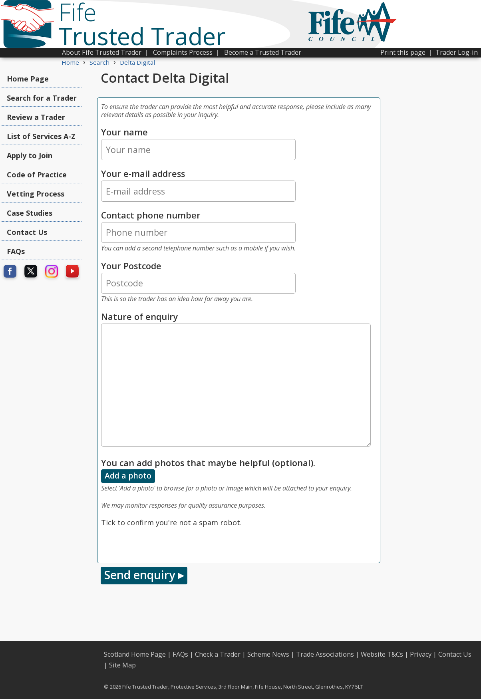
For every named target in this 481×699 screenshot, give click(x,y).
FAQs (16, 251)
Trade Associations (325, 654)
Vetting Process (35, 194)
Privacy (420, 654)
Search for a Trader (42, 98)
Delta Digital (137, 62)
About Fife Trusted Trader (101, 52)
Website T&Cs (382, 654)
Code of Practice (37, 174)
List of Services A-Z (41, 136)
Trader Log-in (456, 52)
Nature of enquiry (139, 316)
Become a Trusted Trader (262, 52)
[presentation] (162, 543)
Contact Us (27, 232)
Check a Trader (217, 654)
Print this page (402, 52)
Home (70, 62)
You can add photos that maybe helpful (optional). (208, 463)
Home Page (28, 78)
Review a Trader (36, 117)
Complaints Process (183, 52)
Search (99, 62)
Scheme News (268, 654)
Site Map (122, 665)
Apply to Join (29, 155)
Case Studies (29, 213)
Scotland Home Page (135, 654)
